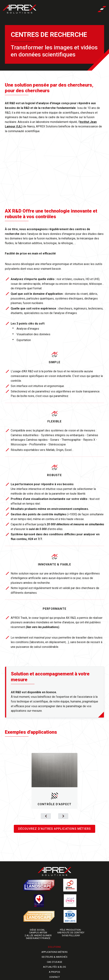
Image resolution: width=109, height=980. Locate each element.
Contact (54, 977)
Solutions (54, 947)
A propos (54, 972)
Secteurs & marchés (54, 956)
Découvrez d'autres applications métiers (54, 828)
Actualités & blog (54, 966)
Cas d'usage (54, 962)
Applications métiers (54, 952)
